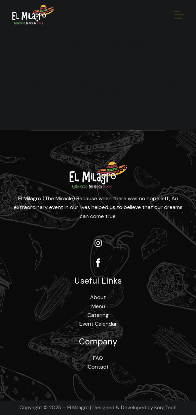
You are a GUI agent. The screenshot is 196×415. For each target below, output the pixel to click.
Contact (98, 366)
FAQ (98, 358)
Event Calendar (98, 323)
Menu (98, 306)
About (98, 297)
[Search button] (155, 120)
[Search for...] (88, 120)
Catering (98, 315)
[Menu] (179, 15)
